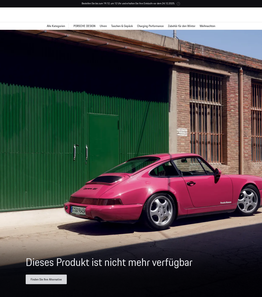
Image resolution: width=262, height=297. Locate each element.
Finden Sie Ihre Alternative (46, 281)
